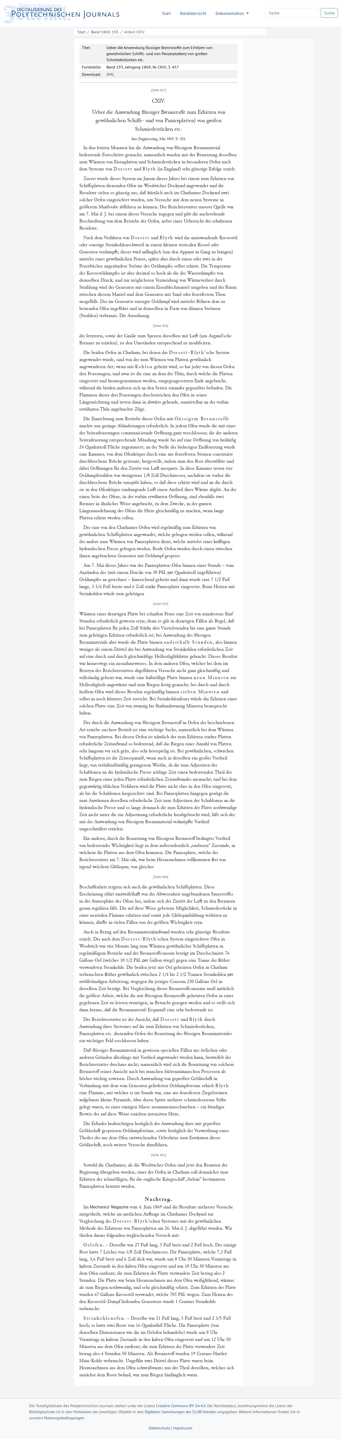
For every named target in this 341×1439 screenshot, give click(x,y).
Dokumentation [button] (230, 13)
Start (166, 13)
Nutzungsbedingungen (64, 1417)
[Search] (292, 13)
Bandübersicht (193, 13)
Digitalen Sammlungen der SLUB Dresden (181, 1411)
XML (110, 74)
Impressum (182, 1427)
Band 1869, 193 (105, 31)
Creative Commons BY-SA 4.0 (181, 1405)
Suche (329, 12)
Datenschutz (159, 1427)
